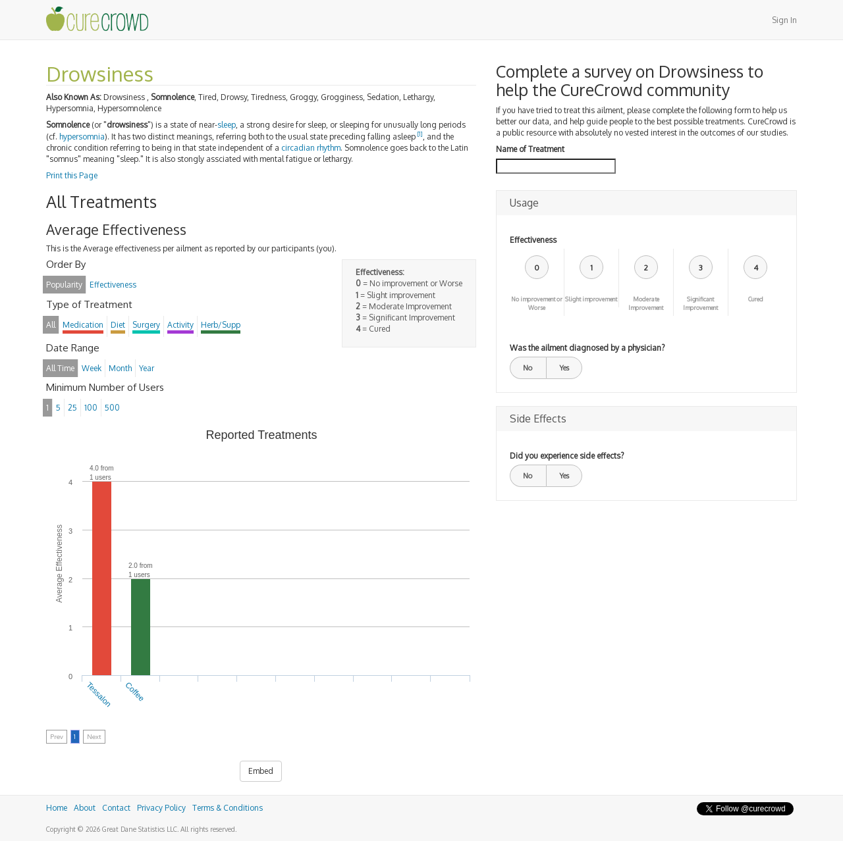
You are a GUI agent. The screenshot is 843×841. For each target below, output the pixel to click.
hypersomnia (82, 136)
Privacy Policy (161, 808)
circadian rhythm (310, 148)
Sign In (784, 20)
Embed (260, 771)
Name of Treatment (530, 149)
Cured (755, 299)
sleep (226, 125)
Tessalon (99, 694)
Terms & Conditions (227, 808)
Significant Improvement (700, 303)
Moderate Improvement (645, 303)
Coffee (134, 691)
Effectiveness (533, 240)
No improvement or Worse (536, 303)
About (84, 808)
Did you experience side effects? (567, 456)
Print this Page (71, 175)
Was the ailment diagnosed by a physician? (587, 348)
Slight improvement (591, 299)
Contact (116, 808)
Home (56, 808)
